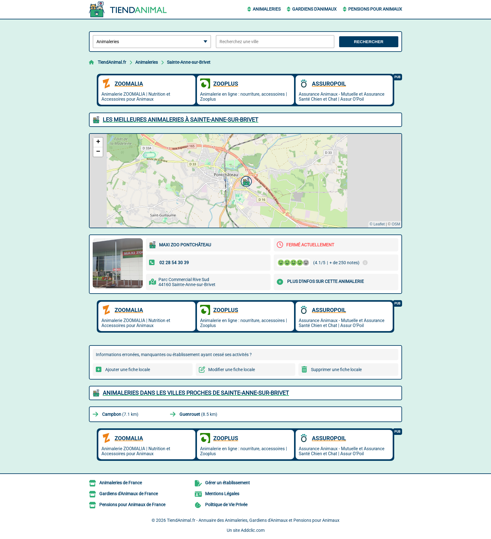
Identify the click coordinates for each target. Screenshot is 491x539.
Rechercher (368, 41)
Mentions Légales (222, 493)
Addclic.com (253, 530)
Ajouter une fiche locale (127, 369)
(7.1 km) (120, 414)
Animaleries (267, 9)
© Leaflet (377, 224)
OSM (396, 224)
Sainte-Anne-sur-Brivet (188, 62)
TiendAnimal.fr (112, 62)
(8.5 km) (198, 414)
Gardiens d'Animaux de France (128, 493)
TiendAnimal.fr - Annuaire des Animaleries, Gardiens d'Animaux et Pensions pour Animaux (253, 520)
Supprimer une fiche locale (336, 369)
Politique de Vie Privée (226, 504)
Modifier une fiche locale (231, 369)
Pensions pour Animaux (375, 9)
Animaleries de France (120, 482)
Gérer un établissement (227, 482)
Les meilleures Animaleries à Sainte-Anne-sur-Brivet (180, 119)
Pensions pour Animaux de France (132, 504)
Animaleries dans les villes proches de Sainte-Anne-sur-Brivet (196, 393)
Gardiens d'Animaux (314, 9)
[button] (245, 180)
